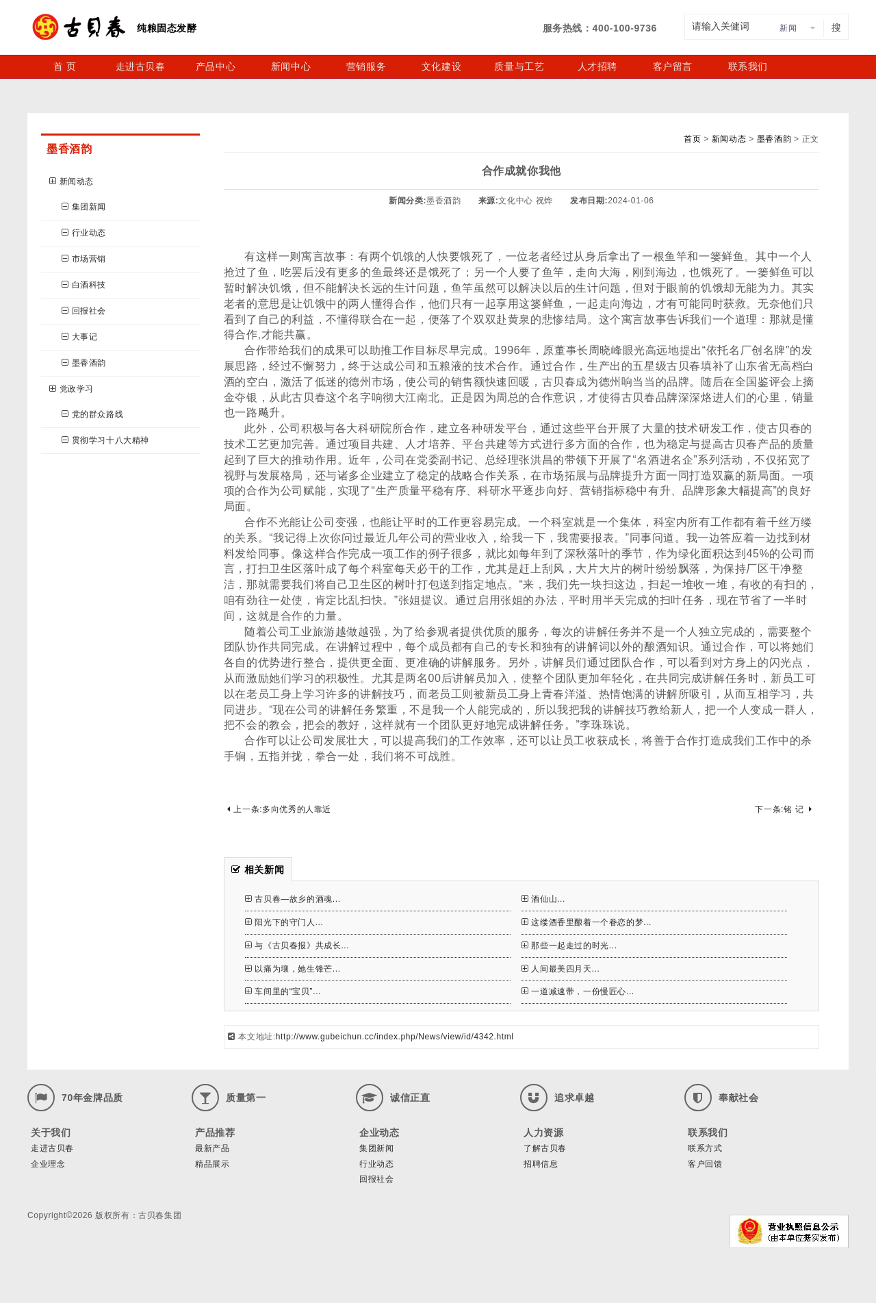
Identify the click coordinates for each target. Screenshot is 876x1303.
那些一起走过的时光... (569, 945)
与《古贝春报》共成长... (297, 945)
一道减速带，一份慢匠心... (577, 991)
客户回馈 (705, 1164)
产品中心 (215, 66)
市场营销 (84, 259)
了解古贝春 (545, 1148)
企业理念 (48, 1164)
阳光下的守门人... (284, 922)
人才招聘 (597, 66)
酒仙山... (543, 899)
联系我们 (748, 66)
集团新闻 (84, 207)
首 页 (65, 66)
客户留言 (673, 66)
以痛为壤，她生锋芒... (293, 969)
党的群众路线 (92, 414)
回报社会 (84, 311)
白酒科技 (84, 285)
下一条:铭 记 (783, 809)
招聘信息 (541, 1164)
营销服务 (366, 66)
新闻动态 (71, 181)
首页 (692, 139)
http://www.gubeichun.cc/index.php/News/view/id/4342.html (395, 1036)
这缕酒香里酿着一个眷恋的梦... (586, 922)
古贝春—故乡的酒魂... (293, 899)
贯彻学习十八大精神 (105, 440)
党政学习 (71, 389)
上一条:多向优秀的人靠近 (279, 809)
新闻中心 (291, 66)
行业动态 (84, 233)
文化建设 (441, 66)
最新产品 (212, 1148)
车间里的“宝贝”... (283, 991)
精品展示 (212, 1164)
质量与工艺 (519, 66)
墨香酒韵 (84, 363)
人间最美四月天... (560, 969)
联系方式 (705, 1148)
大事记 (79, 337)
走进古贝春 (141, 66)
